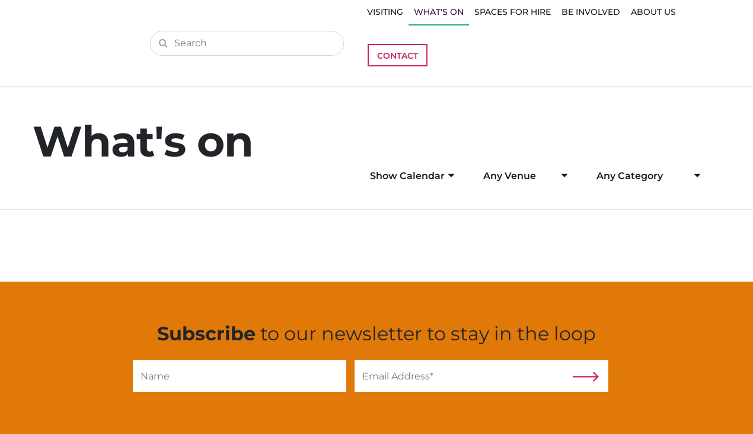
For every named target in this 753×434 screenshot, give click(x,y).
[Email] (461, 376)
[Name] (239, 376)
